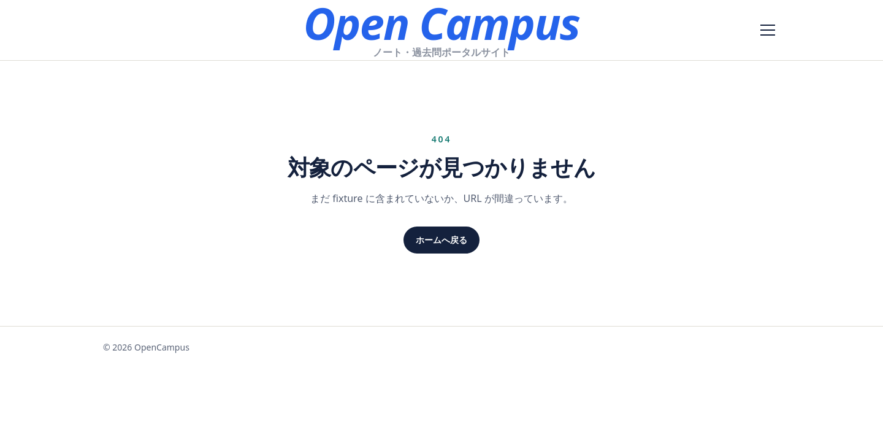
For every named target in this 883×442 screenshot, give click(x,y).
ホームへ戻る (441, 240)
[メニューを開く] (767, 30)
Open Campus (441, 23)
